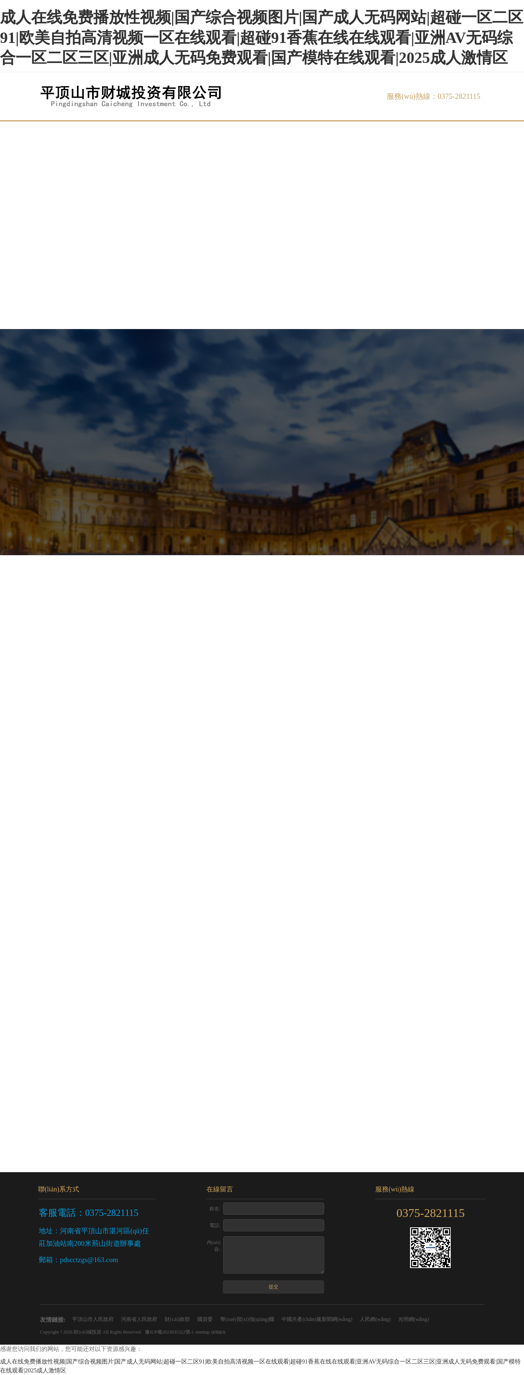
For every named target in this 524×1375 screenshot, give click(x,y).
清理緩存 (218, 1332)
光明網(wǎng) (413, 1319)
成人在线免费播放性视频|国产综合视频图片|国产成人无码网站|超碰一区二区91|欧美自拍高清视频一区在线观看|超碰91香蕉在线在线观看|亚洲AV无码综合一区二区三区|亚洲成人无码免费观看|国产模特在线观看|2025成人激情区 (261, 37)
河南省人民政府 (139, 1319)
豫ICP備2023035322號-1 (169, 1332)
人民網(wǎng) (375, 1319)
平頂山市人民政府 (93, 1319)
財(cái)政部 (177, 1319)
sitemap (202, 1332)
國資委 (205, 1319)
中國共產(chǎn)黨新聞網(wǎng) (317, 1319)
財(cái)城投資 (87, 1332)
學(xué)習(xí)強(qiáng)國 (247, 1319)
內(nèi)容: (214, 1246)
